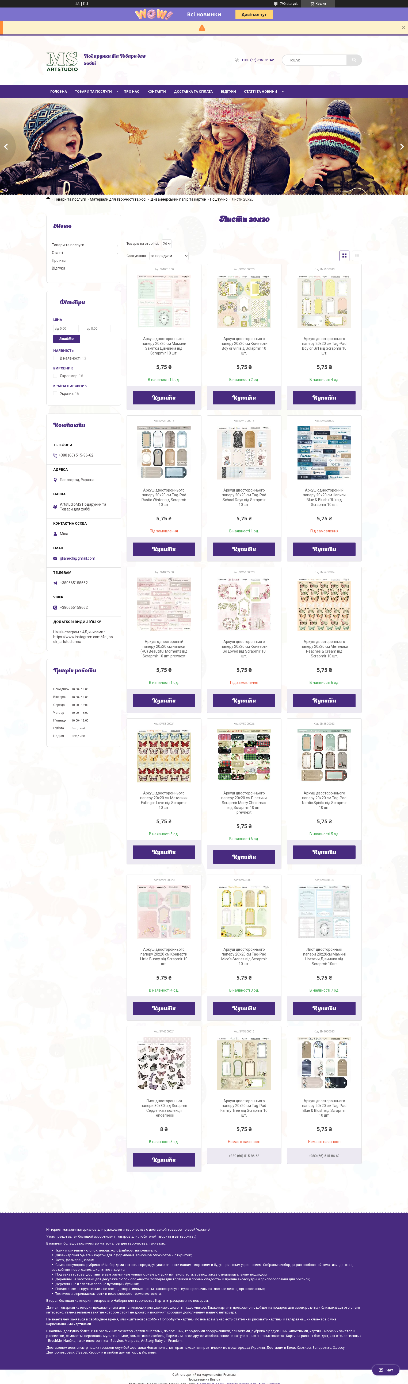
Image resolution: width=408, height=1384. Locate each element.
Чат (386, 1370)
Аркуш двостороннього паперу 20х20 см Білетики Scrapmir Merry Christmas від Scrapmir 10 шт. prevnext (244, 802)
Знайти (66, 339)
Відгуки (228, 91)
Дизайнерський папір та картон (178, 199)
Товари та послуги (93, 91)
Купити (164, 398)
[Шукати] (354, 60)
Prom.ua (229, 1375)
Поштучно (219, 199)
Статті (57, 253)
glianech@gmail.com (77, 558)
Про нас (131, 91)
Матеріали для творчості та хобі (118, 199)
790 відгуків (289, 4)
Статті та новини (260, 91)
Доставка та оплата (193, 91)
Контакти (156, 91)
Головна (58, 91)
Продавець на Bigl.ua (204, 1379)
